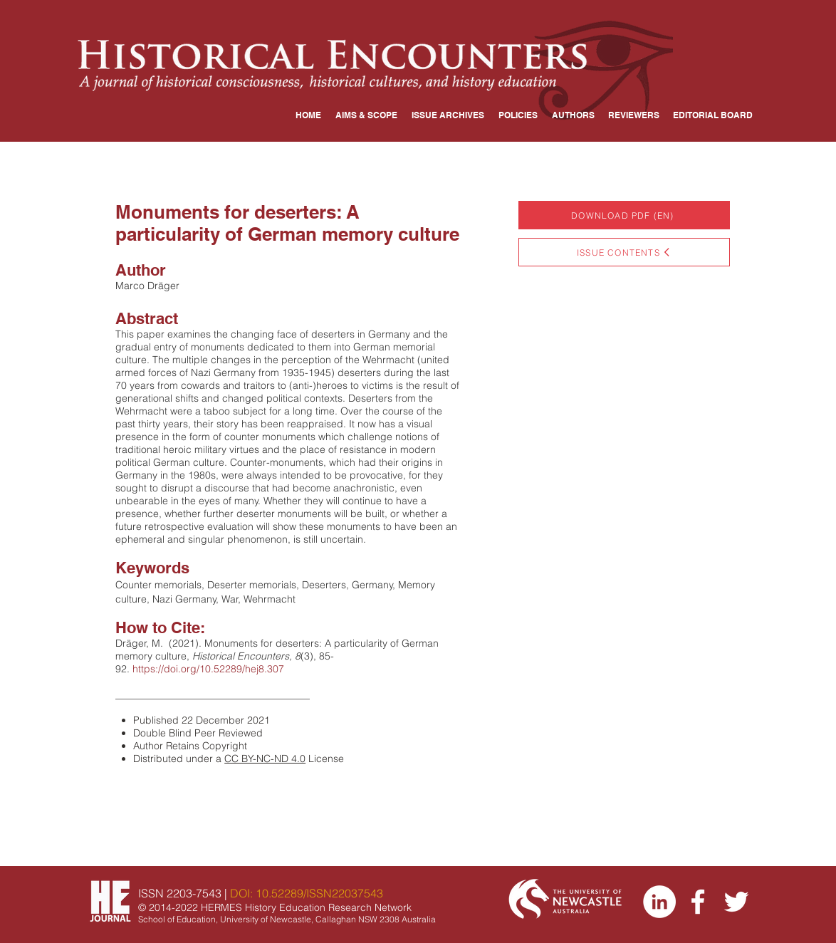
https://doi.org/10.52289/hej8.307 (208, 668)
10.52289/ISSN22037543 (319, 893)
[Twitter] (736, 901)
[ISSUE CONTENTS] (624, 252)
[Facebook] (697, 901)
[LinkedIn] (659, 901)
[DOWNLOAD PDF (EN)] (624, 215)
